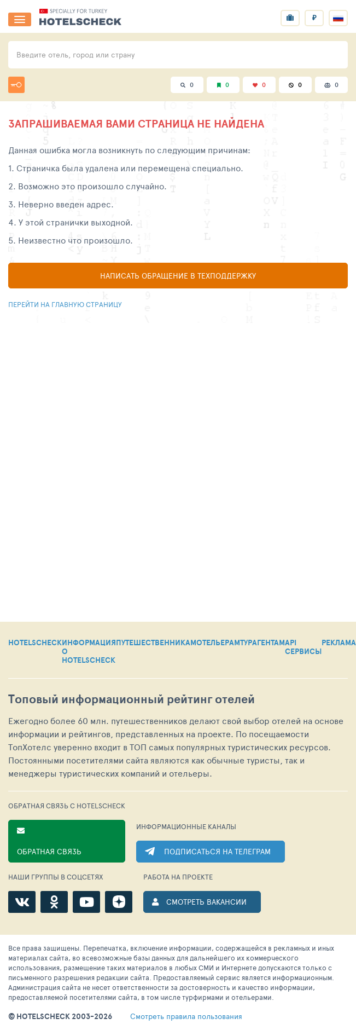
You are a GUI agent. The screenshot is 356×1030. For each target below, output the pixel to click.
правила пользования (186, 1016)
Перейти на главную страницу (65, 304)
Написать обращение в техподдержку (178, 275)
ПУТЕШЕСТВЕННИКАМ (156, 643)
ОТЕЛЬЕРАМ (218, 643)
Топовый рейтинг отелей (131, 699)
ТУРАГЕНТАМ (262, 643)
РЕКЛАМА (339, 643)
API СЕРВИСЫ (303, 647)
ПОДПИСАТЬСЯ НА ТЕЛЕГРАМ (217, 851)
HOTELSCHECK (35, 643)
